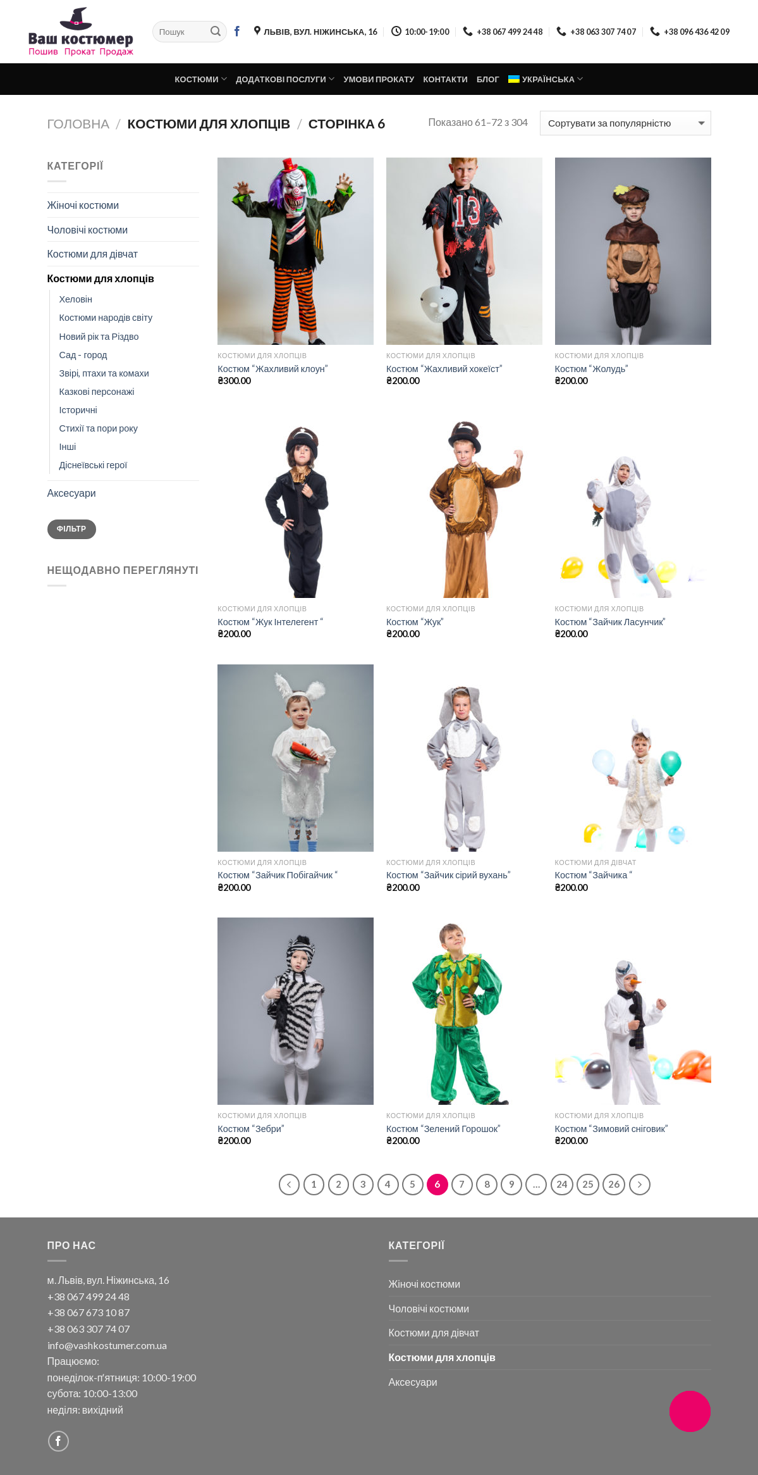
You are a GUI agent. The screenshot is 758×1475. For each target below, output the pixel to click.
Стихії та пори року (98, 428)
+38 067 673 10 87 (88, 1312)
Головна (78, 123)
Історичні (78, 409)
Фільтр (71, 528)
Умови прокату (378, 79)
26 (614, 1184)
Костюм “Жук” (415, 621)
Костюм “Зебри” (250, 1128)
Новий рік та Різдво (99, 336)
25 (588, 1184)
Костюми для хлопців (100, 278)
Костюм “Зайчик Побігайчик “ (277, 874)
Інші (67, 446)
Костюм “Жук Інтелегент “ (270, 621)
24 (562, 1184)
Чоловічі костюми (87, 229)
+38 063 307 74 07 (88, 1329)
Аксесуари (71, 493)
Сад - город (83, 354)
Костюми (200, 79)
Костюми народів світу (106, 317)
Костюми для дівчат (92, 253)
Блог (488, 79)
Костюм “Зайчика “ (594, 874)
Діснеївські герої (93, 464)
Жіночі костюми (83, 205)
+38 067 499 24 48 (88, 1296)
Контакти (446, 79)
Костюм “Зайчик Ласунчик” (610, 621)
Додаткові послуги (285, 79)
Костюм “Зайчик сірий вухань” (448, 874)
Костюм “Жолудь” (592, 368)
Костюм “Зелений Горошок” (443, 1128)
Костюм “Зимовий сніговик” (611, 1128)
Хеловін (75, 299)
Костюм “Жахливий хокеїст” (444, 368)
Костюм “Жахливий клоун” (272, 368)
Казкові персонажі (97, 391)
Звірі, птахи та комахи (104, 373)
